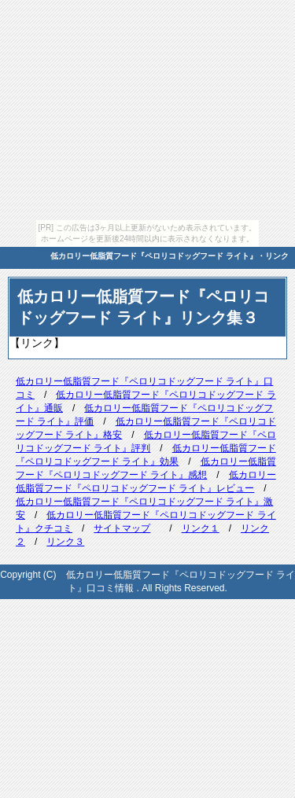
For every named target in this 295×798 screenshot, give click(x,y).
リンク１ (200, 528)
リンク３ (65, 541)
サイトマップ (122, 528)
